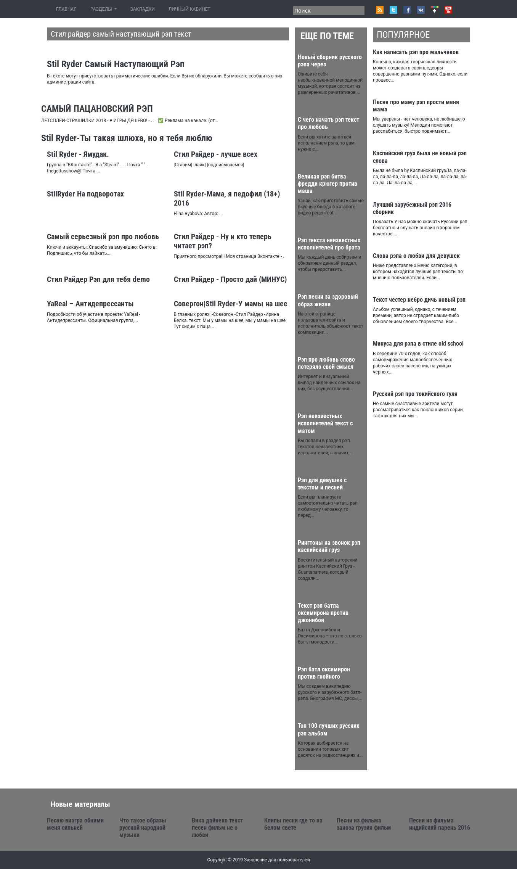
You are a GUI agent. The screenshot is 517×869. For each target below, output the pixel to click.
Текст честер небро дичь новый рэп (419, 299)
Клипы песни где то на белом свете (293, 824)
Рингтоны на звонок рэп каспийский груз (329, 546)
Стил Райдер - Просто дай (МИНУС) (230, 279)
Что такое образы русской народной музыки (142, 827)
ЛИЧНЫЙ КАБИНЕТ (189, 9)
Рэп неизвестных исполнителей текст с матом (325, 423)
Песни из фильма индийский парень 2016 (439, 824)
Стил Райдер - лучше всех (215, 154)
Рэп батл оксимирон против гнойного (324, 673)
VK (421, 10)
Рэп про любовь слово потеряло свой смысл (326, 363)
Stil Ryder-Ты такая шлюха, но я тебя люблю (126, 138)
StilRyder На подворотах (85, 193)
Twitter (393, 10)
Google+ (434, 10)
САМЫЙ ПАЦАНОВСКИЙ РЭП (97, 108)
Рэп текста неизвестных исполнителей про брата (329, 244)
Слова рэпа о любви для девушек (416, 255)
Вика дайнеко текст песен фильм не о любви (217, 827)
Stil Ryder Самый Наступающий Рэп (116, 64)
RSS (380, 10)
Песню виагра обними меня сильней (75, 824)
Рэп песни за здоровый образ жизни (328, 300)
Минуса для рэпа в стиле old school (418, 343)
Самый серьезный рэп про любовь (103, 236)
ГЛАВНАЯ (68, 9)
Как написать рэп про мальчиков (416, 52)
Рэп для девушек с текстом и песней (322, 483)
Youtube (448, 10)
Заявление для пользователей (277, 860)
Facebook (407, 10)
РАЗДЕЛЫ (101, 9)
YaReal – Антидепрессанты (90, 303)
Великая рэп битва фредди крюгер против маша (327, 184)
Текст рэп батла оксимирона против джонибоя (323, 613)
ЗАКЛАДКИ (142, 9)
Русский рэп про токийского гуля (415, 393)
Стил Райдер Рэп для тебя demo (98, 279)
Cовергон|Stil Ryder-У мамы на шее (230, 303)
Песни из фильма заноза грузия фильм (364, 824)
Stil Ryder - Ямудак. (78, 154)
